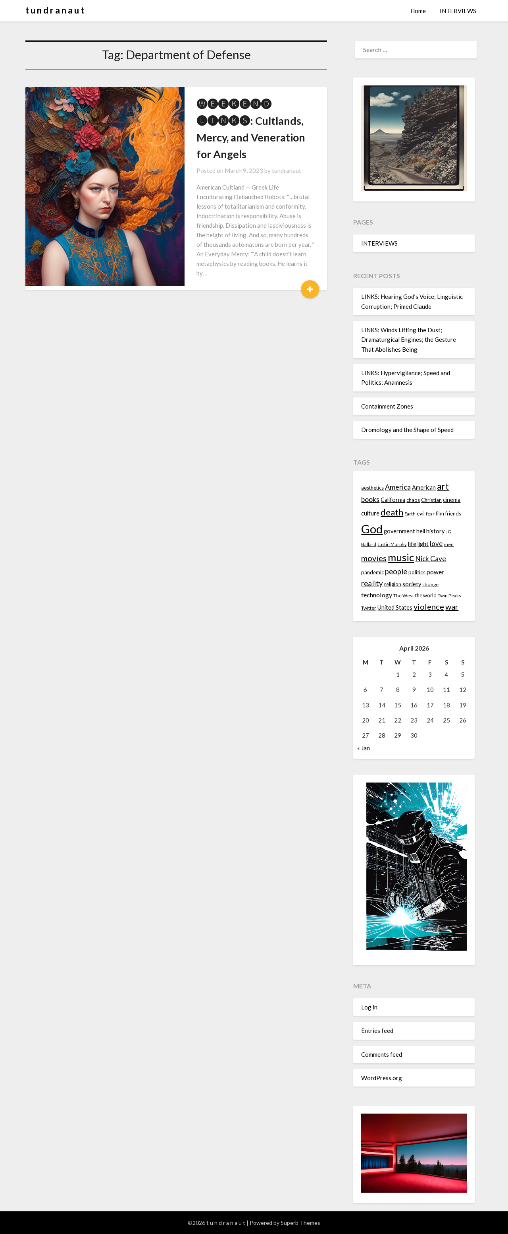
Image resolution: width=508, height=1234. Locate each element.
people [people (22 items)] (396, 571)
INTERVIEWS (458, 10)
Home (418, 10)
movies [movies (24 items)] (374, 558)
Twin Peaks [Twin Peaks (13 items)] (449, 596)
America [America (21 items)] (398, 486)
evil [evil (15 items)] (421, 513)
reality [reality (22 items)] (372, 583)
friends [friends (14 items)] (453, 513)
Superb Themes (300, 1222)
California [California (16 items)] (393, 499)
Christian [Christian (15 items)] (431, 500)
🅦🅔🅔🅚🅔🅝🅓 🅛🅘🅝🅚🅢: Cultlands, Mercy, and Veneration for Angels (225, 120)
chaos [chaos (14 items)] (413, 500)
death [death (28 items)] (392, 512)
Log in (369, 1007)
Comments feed (381, 1054)
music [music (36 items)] (401, 557)
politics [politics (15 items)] (416, 572)
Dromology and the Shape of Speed (407, 429)
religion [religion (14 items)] (392, 584)
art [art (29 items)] (443, 486)
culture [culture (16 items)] (370, 513)
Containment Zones (387, 406)
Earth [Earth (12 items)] (410, 513)
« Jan (363, 748)
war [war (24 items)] (451, 606)
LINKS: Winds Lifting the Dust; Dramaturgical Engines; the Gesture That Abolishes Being (408, 339)
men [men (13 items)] (449, 544)
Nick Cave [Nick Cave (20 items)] (430, 558)
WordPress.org (381, 1077)
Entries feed (377, 1030)
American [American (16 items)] (424, 487)
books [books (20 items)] (370, 499)
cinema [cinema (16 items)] (451, 499)
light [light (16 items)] (423, 543)
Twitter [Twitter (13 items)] (368, 608)
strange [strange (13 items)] (430, 584)
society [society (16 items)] (411, 584)
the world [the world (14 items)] (426, 595)
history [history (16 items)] (435, 531)
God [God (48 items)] (372, 529)
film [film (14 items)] (440, 513)
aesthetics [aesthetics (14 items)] (372, 487)
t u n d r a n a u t (54, 10)
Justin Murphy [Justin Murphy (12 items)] (391, 544)
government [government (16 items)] (399, 531)
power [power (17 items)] (435, 571)
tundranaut (248, 153)
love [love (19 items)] (436, 543)
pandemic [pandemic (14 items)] (372, 572)
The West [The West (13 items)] (403, 596)
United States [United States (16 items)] (394, 607)
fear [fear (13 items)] (430, 514)
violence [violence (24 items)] (429, 606)
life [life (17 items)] (412, 543)
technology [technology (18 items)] (376, 595)
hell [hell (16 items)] (420, 531)
